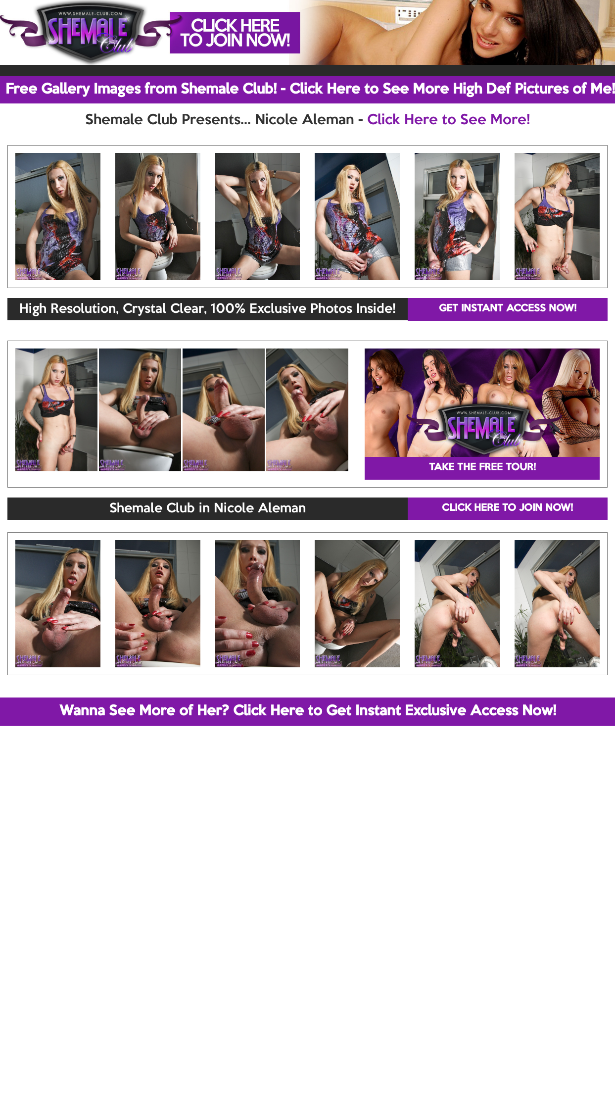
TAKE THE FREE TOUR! (482, 467)
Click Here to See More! (448, 120)
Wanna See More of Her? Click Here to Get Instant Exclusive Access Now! (307, 711)
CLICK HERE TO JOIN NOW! (507, 508)
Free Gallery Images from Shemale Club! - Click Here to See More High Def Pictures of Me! (310, 89)
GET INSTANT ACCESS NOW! (507, 308)
